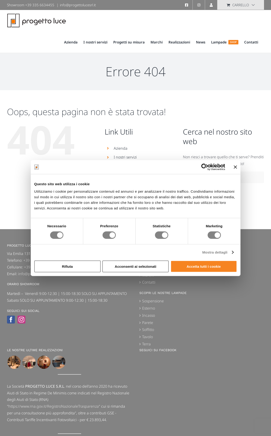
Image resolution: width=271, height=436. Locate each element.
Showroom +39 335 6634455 (30, 5)
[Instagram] (21, 320)
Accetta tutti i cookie (204, 266)
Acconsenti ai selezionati (135, 266)
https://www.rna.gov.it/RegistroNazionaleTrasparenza (53, 406)
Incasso (148, 315)
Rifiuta (67, 266)
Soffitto (148, 329)
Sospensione (153, 301)
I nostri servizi (125, 157)
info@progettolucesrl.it (78, 5)
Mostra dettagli (214, 252)
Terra (146, 344)
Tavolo (147, 336)
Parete (147, 322)
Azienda (120, 148)
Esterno (148, 308)
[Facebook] (11, 320)
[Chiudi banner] (235, 167)
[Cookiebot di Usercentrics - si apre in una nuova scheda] (204, 167)
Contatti (148, 282)
